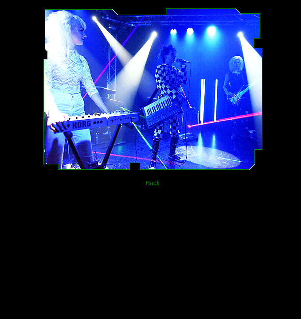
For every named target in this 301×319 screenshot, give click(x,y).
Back (153, 183)
